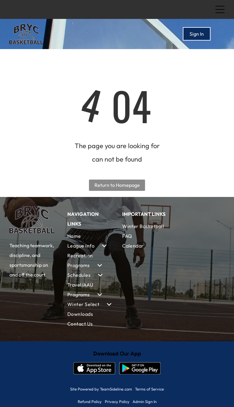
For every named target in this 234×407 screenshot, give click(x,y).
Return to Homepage (117, 185)
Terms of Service (149, 389)
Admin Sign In (145, 401)
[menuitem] (89, 236)
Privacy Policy (117, 401)
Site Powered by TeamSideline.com (101, 389)
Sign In (197, 34)
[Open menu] (220, 9)
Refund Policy (90, 401)
